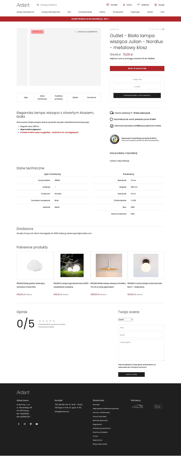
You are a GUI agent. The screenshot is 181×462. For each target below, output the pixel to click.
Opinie (75, 97)
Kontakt (96, 411)
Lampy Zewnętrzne (25, 12)
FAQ (162, 12)
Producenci (118, 12)
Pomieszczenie (85, 12)
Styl (69, 12)
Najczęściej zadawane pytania (106, 415)
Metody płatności (100, 427)
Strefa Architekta (100, 438)
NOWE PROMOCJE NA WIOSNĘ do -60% (89, 19)
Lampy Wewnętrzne (51, 12)
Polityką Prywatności (138, 373)
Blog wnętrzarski (100, 450)
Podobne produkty (59, 97)
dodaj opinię (131, 381)
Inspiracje (135, 12)
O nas (95, 442)
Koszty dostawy (99, 423)
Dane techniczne (42, 97)
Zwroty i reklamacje (101, 419)
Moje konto (97, 446)
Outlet (150, 12)
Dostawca (91, 97)
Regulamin (97, 430)
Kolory (102, 12)
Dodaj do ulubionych (87, 32)
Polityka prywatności (102, 434)
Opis (26, 97)
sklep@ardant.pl (62, 418)
